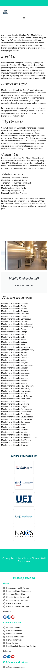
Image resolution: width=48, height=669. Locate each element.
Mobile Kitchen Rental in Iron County (15, 347)
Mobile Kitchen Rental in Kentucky (14, 355)
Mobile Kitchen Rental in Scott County (16, 414)
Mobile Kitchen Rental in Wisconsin (15, 443)
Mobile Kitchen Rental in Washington (15, 435)
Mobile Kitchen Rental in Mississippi (15, 373)
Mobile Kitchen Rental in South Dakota (16, 419)
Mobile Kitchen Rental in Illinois (13, 339)
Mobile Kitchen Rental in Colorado (14, 316)
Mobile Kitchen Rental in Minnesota (15, 370)
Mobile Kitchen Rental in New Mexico (16, 391)
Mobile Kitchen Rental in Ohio (13, 401)
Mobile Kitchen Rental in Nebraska (15, 381)
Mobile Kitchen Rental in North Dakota (16, 399)
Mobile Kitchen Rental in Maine (13, 360)
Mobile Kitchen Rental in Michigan (14, 368)
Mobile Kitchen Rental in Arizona (14, 309)
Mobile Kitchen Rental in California (15, 314)
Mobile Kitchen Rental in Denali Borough (17, 324)
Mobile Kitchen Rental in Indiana (14, 342)
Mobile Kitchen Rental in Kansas (14, 352)
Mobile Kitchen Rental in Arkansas (15, 311)
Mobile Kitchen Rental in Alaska (13, 306)
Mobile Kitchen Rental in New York (15, 394)
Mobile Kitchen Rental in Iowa (13, 345)
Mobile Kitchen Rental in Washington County (19, 437)
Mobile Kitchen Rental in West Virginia (16, 440)
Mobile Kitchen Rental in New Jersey (15, 388)
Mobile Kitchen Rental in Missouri (14, 376)
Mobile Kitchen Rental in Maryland (14, 363)
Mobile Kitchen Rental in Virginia (14, 432)
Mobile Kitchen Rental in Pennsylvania (16, 409)
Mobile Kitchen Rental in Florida (13, 329)
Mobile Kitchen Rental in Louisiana (15, 358)
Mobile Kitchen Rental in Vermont (14, 430)
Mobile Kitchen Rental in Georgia (14, 332)
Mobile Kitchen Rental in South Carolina (17, 417)
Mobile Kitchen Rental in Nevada (14, 383)
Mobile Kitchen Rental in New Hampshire (17, 386)
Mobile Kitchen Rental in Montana (14, 378)
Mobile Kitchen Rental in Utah (13, 427)
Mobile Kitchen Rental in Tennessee (15, 422)
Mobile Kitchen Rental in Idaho (13, 337)
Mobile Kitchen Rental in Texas (13, 425)
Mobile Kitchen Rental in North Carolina (16, 396)
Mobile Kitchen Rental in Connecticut (16, 319)
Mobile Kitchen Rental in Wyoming (14, 445)
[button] (24, 18)
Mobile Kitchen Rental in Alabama (14, 303)
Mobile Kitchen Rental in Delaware (15, 321)
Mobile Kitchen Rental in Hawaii (13, 334)
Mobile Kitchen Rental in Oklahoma (15, 404)
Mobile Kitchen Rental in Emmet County (17, 327)
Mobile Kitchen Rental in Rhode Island (16, 412)
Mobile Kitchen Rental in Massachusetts (17, 365)
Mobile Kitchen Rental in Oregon (14, 406)
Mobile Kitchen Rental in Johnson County (17, 350)
